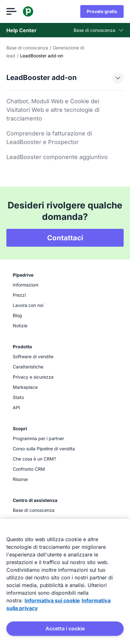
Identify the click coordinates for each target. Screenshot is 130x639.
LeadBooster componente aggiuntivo (57, 157)
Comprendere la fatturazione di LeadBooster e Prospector (49, 137)
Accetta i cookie (65, 628)
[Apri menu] (11, 11)
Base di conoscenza (27, 47)
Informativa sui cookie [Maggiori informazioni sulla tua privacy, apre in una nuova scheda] (52, 600)
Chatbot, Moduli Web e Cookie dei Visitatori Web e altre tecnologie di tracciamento (52, 110)
